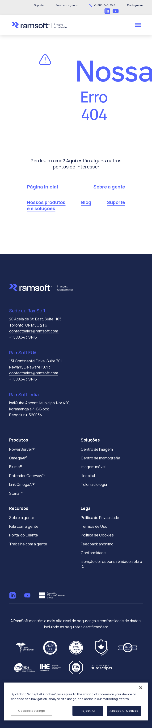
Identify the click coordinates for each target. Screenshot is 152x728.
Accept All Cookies (124, 710)
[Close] (140, 688)
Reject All (88, 710)
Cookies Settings (31, 710)
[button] (66, 5)
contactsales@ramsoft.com (34, 331)
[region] (76, 701)
